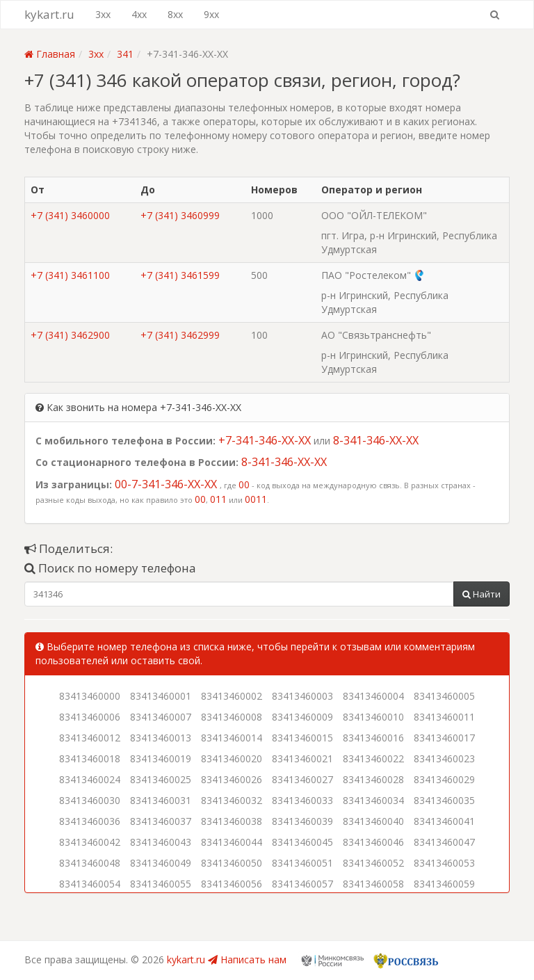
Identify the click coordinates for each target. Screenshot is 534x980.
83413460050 (231, 862)
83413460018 (89, 758)
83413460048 (89, 862)
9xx (211, 14)
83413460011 (444, 716)
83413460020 (231, 758)
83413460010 (373, 716)
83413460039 (302, 821)
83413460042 (89, 842)
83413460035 (444, 800)
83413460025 (160, 779)
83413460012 (89, 737)
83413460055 (160, 883)
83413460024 (89, 779)
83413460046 (373, 842)
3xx (103, 14)
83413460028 (373, 779)
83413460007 (160, 716)
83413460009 (302, 716)
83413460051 (302, 862)
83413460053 (444, 862)
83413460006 (89, 716)
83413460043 (160, 842)
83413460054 (89, 883)
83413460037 (160, 821)
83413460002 (231, 695)
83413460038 (231, 821)
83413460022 (373, 758)
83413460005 (444, 695)
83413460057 (302, 883)
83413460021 (302, 758)
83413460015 (302, 737)
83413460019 (160, 758)
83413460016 (373, 737)
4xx (139, 14)
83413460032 (231, 800)
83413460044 (231, 842)
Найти (481, 594)
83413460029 (444, 779)
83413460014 (231, 737)
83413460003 (302, 695)
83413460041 (444, 821)
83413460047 (444, 842)
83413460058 (373, 883)
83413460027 (302, 779)
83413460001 (160, 695)
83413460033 (302, 800)
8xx (175, 14)
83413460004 (373, 695)
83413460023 (444, 758)
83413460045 (302, 842)
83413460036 (89, 821)
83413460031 (160, 800)
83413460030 (89, 800)
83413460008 (231, 716)
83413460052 (373, 862)
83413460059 (444, 883)
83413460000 (89, 695)
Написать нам (247, 959)
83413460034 (373, 800)
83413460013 (160, 737)
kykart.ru (49, 14)
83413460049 (160, 862)
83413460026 (231, 779)
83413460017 (444, 737)
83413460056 (231, 883)
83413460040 (373, 821)
